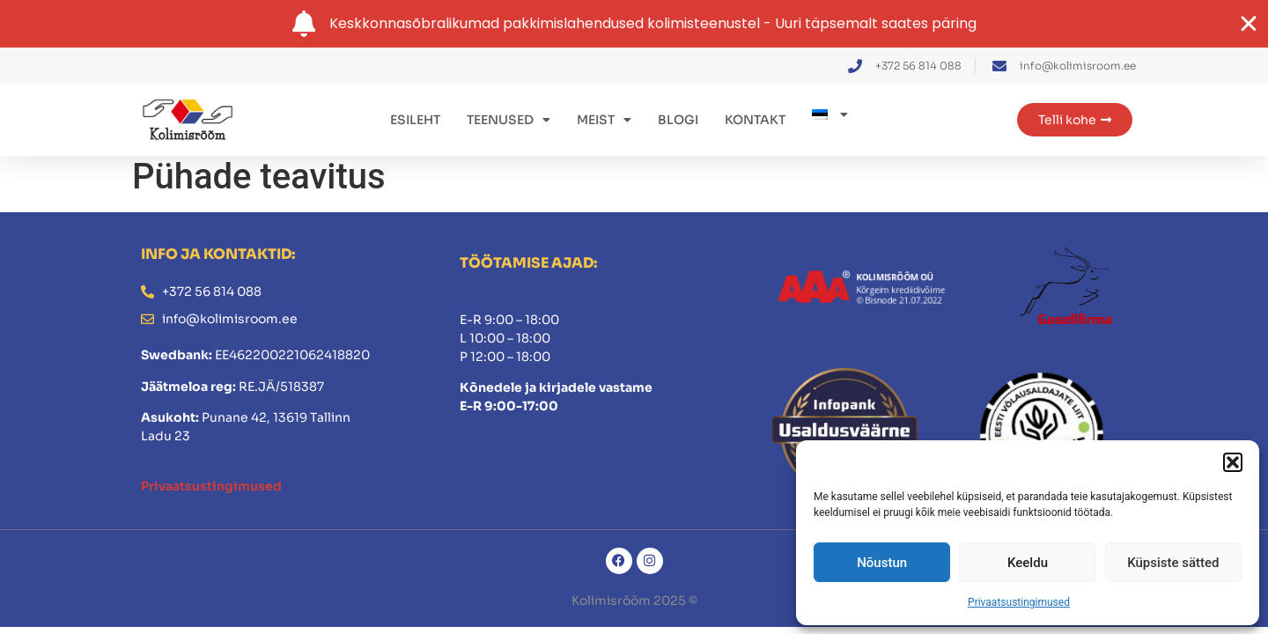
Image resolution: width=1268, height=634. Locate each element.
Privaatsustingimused (1019, 602)
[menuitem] (830, 114)
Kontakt (755, 120)
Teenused (508, 120)
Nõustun (882, 563)
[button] (1233, 462)
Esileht (415, 120)
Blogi (678, 120)
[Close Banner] (1248, 23)
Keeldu (1027, 563)
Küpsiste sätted (1173, 563)
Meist (604, 120)
